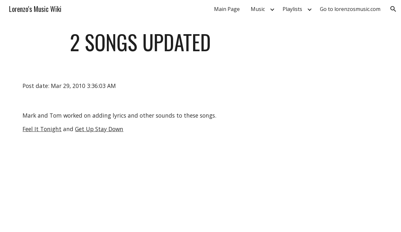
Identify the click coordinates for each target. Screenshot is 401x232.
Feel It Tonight (42, 129)
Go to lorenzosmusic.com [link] (350, 9)
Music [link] (258, 9)
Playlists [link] (292, 9)
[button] (393, 9)
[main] (140, 45)
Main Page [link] (227, 9)
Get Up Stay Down (99, 129)
